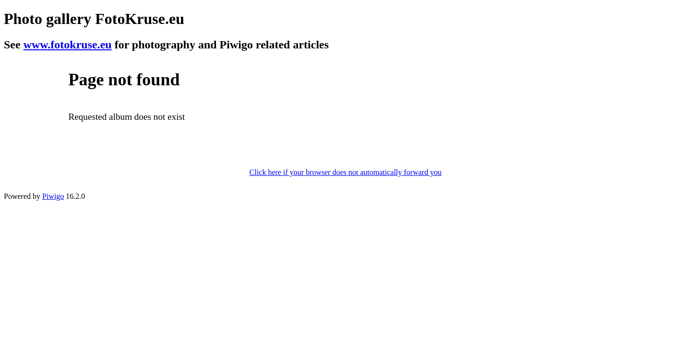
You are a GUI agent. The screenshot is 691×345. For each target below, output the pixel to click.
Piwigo (53, 196)
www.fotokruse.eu (68, 44)
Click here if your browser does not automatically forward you (345, 172)
